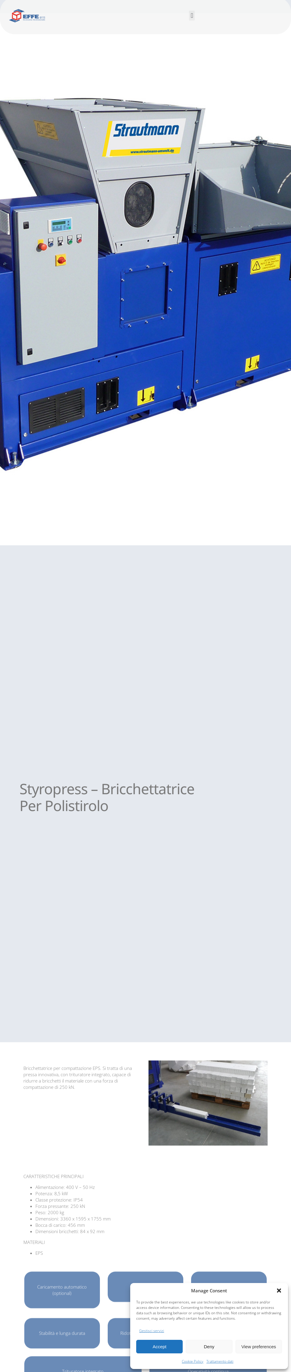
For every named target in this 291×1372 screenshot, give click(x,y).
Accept (159, 1346)
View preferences (259, 1346)
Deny (209, 1346)
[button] (279, 1291)
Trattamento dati (219, 1361)
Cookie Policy (192, 1361)
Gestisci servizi (151, 1330)
